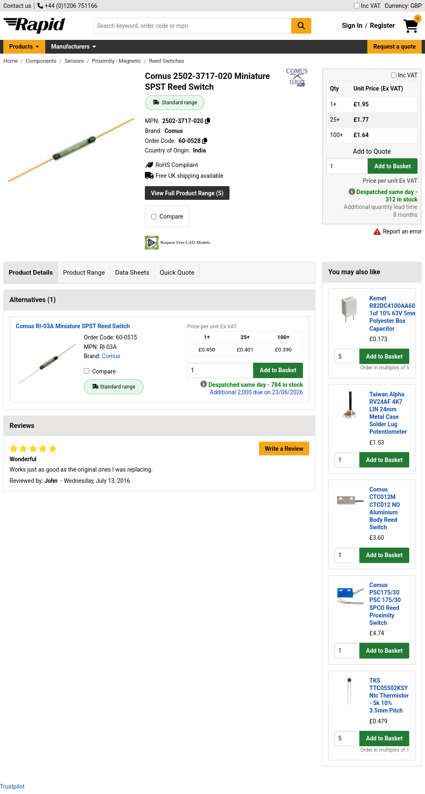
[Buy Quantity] (347, 166)
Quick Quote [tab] (177, 272)
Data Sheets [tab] (132, 272)
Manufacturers (70, 46)
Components (42, 61)
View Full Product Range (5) (187, 193)
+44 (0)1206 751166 (67, 5)
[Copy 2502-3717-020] (207, 121)
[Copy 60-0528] (204, 141)
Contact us (17, 5)
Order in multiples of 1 (384, 750)
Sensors (74, 61)
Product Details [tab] (31, 272)
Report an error (397, 231)
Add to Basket (392, 166)
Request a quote (395, 46)
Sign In (352, 25)
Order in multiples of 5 (384, 368)
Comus (111, 548)
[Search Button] (301, 25)
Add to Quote (372, 151)
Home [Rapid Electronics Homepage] (11, 61)
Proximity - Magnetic (117, 61)
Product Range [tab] (84, 272)
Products (21, 46)
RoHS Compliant (171, 165)
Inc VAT (367, 6)
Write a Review (284, 640)
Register (382, 25)
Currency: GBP (403, 6)
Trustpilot (12, 786)
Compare (167, 216)
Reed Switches (166, 61)
